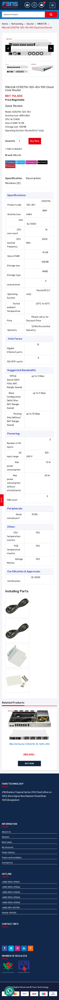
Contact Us (7, 863)
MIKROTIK (42, 24)
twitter (21, 162)
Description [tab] (33, 178)
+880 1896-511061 (11, 882)
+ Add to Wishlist (13, 149)
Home (5, 24)
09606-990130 (9, 913)
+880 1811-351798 (11, 907)
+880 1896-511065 (11, 902)
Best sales (7, 842)
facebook (10, 162)
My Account (7, 847)
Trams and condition (12, 857)
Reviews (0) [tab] (12, 183)
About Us (6, 832)
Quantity (10, 141)
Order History (8, 852)
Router (30, 24)
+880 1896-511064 (11, 897)
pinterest (10, 166)
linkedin (42, 162)
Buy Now (34, 141)
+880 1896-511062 (11, 887)
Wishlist (5, 837)
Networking (17, 24)
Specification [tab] (13, 178)
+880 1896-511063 (11, 892)
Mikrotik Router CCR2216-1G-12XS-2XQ (29, 744)
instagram (31, 162)
